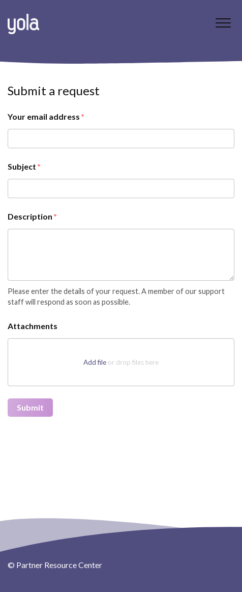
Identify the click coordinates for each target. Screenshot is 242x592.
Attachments (32, 326)
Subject (22, 166)
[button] (222, 22)
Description (30, 216)
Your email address (44, 116)
